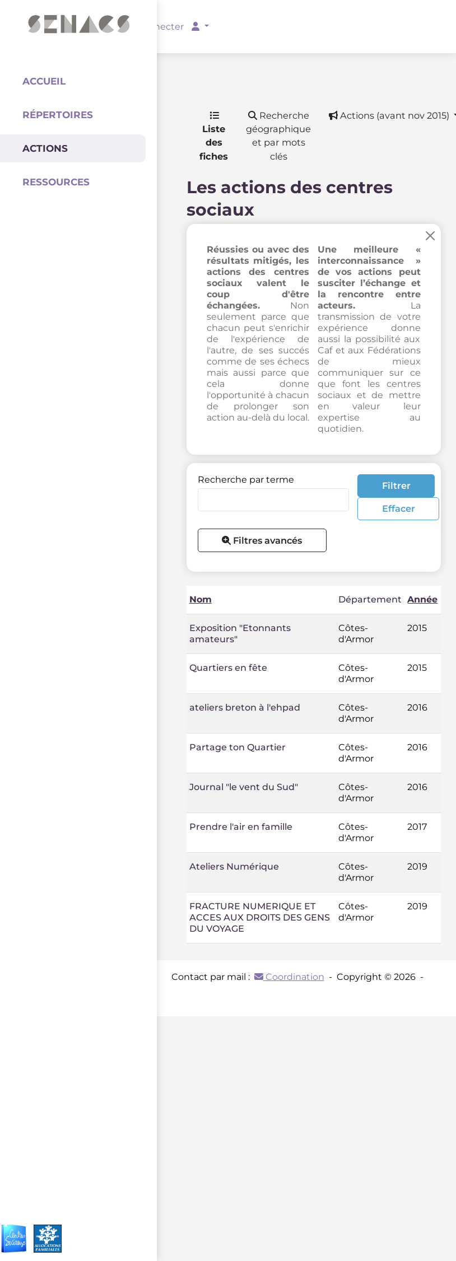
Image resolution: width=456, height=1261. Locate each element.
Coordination (289, 977)
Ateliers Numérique (234, 866)
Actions (45, 148)
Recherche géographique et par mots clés (278, 136)
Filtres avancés (262, 540)
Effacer (398, 508)
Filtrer (396, 485)
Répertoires (57, 114)
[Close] (430, 236)
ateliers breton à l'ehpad (244, 707)
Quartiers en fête (228, 667)
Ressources (56, 182)
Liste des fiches (213, 136)
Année (422, 599)
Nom (200, 599)
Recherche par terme (246, 479)
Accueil (44, 81)
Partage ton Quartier (237, 747)
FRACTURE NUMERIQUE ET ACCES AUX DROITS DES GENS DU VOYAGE (259, 917)
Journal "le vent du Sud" (243, 787)
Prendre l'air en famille (240, 826)
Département (370, 599)
